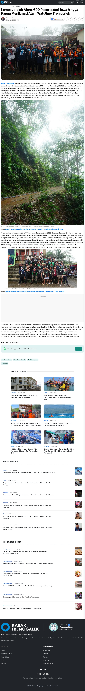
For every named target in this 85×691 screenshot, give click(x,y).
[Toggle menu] (82, 2)
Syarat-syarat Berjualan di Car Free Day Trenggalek (21, 597)
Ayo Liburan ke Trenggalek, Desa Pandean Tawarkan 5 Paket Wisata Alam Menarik (34, 292)
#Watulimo (5, 363)
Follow (78, 349)
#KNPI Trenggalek (33, 360)
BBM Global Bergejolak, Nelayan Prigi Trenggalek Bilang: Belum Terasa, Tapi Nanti (24, 451)
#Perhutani (16, 360)
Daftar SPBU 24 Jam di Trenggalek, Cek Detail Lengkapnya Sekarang (27, 586)
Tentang (45, 657)
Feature (3, 663)
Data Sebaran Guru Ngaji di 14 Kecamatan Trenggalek (22, 608)
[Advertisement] (42, 309)
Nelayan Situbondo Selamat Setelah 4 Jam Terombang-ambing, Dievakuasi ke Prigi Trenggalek (59, 451)
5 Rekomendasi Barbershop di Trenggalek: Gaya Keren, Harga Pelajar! (28, 564)
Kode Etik (46, 660)
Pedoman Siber (48, 663)
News (3, 650)
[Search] (72, 2)
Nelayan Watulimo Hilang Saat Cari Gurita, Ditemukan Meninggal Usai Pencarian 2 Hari (26, 424)
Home (12, 6)
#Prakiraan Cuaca (6, 360)
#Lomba (23, 360)
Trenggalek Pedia (6, 654)
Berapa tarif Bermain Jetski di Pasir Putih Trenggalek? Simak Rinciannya (58, 424)
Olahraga (18, 6)
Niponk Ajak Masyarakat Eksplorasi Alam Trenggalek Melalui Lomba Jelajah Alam (34, 229)
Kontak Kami (47, 650)
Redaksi (45, 654)
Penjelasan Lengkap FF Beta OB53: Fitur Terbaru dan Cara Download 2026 (29, 473)
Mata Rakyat (5, 657)
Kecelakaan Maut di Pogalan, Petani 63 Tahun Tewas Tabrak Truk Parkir (28, 495)
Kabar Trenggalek (7, 83)
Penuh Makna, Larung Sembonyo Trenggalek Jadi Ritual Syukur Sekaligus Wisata (58, 398)
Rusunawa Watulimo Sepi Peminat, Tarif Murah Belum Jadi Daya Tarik (25, 397)
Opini (2, 660)
